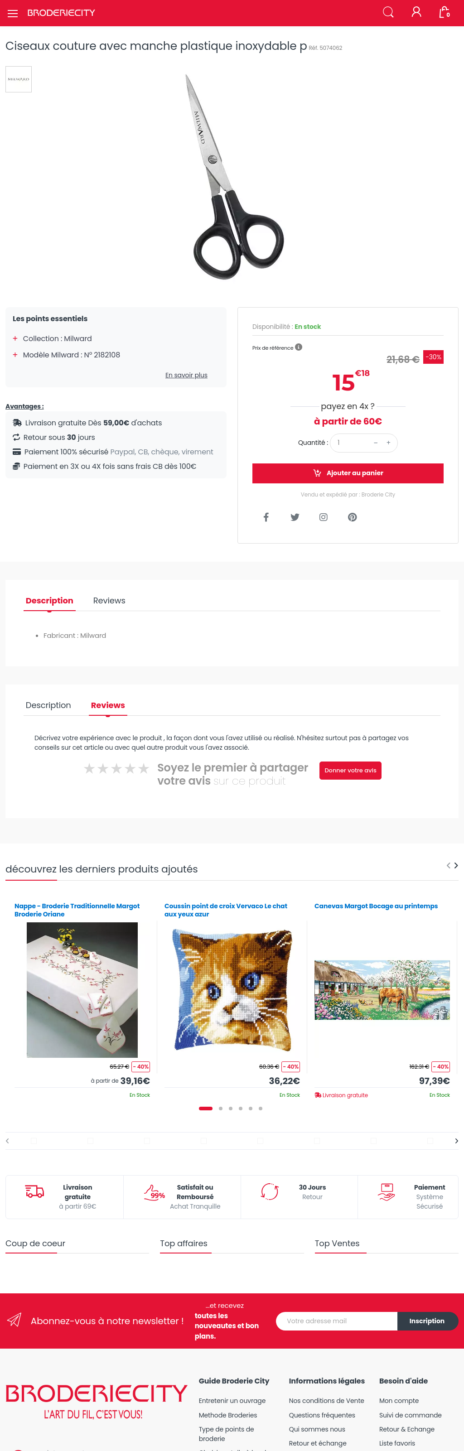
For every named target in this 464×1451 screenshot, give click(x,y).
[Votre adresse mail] (337, 1321)
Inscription (427, 1321)
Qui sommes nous (317, 1429)
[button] (388, 12)
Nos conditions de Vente (326, 1400)
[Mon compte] (416, 12)
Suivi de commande (410, 1415)
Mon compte (399, 1400)
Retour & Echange (407, 1429)
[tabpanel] (82, 997)
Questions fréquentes (322, 1415)
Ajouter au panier (348, 473)
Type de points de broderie (226, 1434)
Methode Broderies (228, 1415)
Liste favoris (397, 1443)
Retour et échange (318, 1443)
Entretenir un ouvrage (232, 1400)
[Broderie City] (61, 13)
